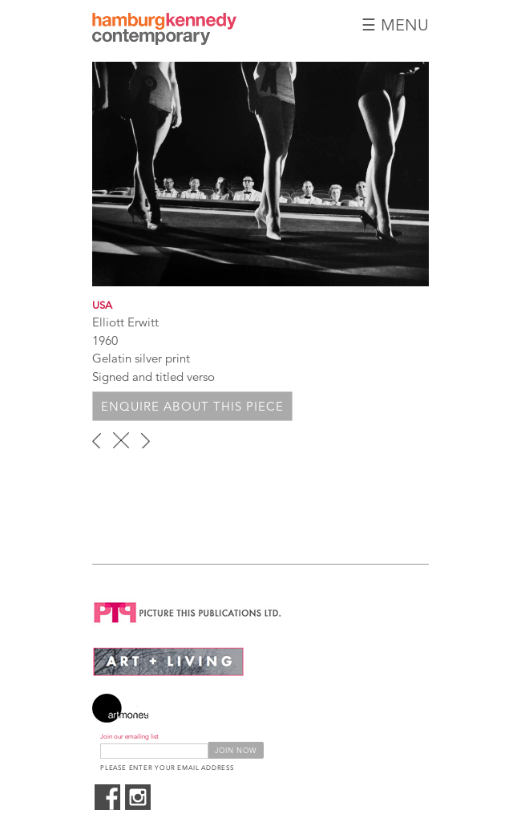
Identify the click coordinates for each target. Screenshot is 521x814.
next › (145, 440)
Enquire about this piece (192, 406)
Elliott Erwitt (125, 322)
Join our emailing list (129, 736)
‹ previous (96, 440)
